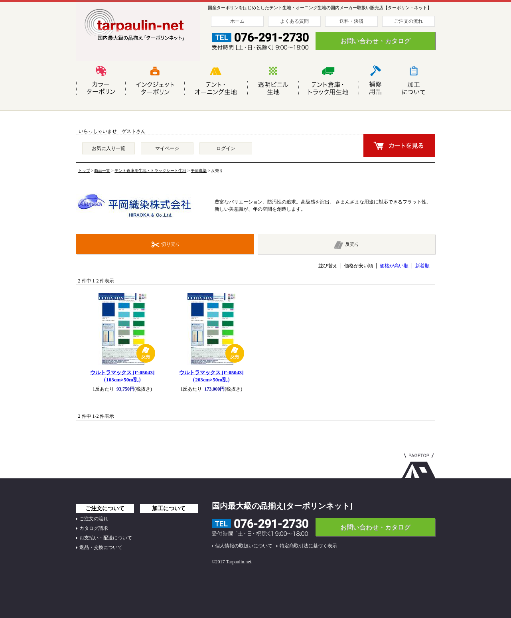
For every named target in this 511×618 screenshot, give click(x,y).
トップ (84, 170)
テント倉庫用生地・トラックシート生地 (150, 170)
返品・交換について (100, 547)
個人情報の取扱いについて (243, 546)
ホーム (237, 21)
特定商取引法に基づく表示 (308, 546)
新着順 (422, 266)
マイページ (167, 148)
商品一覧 (102, 170)
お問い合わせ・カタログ (375, 41)
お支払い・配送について (105, 538)
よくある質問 (294, 21)
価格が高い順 (394, 266)
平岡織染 (199, 170)
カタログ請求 (93, 528)
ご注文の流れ (408, 21)
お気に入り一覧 (108, 148)
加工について (168, 508)
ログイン (225, 148)
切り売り (170, 244)
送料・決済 (351, 21)
